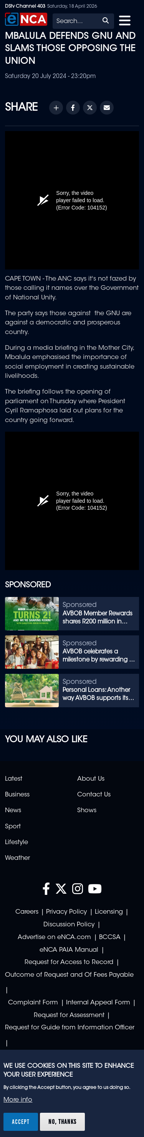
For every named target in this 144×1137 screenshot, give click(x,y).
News (13, 811)
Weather (17, 858)
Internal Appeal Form (98, 1003)
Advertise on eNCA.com (54, 937)
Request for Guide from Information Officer (69, 1028)
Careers (26, 912)
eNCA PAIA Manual (69, 950)
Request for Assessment (69, 1015)
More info (17, 1100)
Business (17, 795)
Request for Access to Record (69, 962)
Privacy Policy (66, 912)
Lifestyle (16, 842)
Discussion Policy (68, 925)
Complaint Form (33, 1003)
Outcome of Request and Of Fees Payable (69, 975)
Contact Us (94, 795)
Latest (13, 779)
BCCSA (110, 937)
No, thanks (62, 1121)
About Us (90, 779)
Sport (13, 827)
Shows (86, 811)
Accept (21, 1121)
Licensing (109, 912)
